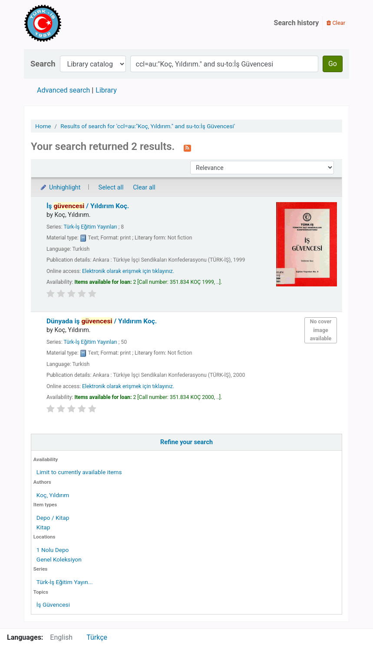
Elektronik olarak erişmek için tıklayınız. (128, 271)
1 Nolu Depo (52, 549)
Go (332, 64)
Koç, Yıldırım (52, 495)
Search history (296, 23)
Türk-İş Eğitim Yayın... (64, 581)
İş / (87, 206)
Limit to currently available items (79, 472)
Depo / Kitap (52, 517)
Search (43, 63)
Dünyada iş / (101, 321)
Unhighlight (60, 187)
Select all (111, 187)
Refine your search (186, 442)
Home (43, 126)
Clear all (144, 187)
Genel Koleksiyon (59, 559)
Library (106, 90)
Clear (336, 23)
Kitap (43, 527)
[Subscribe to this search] (187, 147)
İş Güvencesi (53, 604)
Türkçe (96, 637)
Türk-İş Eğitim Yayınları (90, 227)
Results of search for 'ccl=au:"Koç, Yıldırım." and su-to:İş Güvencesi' (147, 126)
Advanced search (63, 90)
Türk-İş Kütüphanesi (67, 23)
